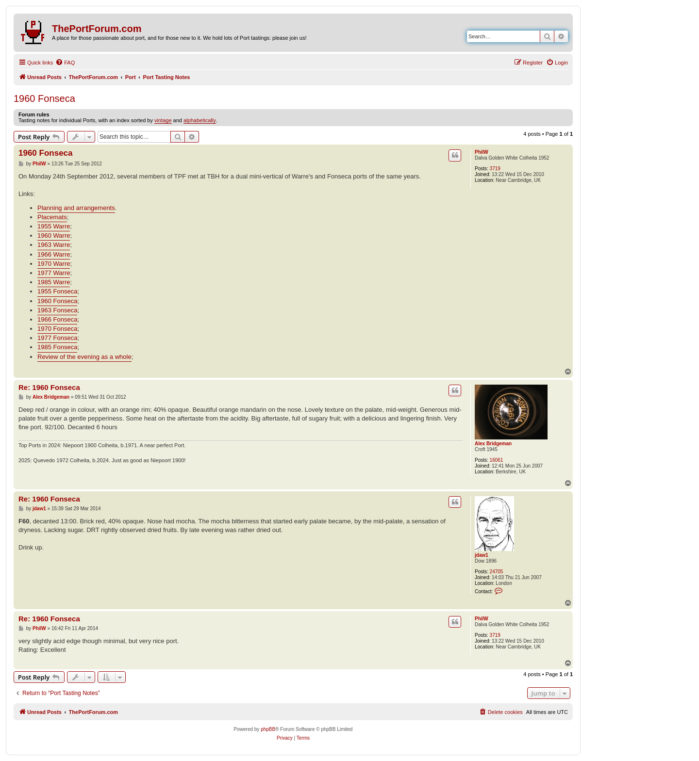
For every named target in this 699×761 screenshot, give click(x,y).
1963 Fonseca (57, 310)
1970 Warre (53, 263)
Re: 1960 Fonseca (49, 387)
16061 (496, 460)
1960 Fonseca (44, 98)
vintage (162, 120)
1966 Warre (53, 254)
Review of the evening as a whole (84, 356)
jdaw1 (481, 555)
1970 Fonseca (57, 328)
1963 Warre (53, 244)
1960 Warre (53, 235)
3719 (495, 168)
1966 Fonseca (57, 319)
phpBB (268, 729)
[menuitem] (65, 62)
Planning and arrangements (76, 207)
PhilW (481, 152)
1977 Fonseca (57, 337)
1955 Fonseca (57, 291)
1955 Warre (53, 226)
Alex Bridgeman (493, 443)
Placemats (52, 217)
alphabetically (199, 120)
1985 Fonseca (57, 347)
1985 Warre (53, 282)
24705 (496, 571)
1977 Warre (53, 272)
